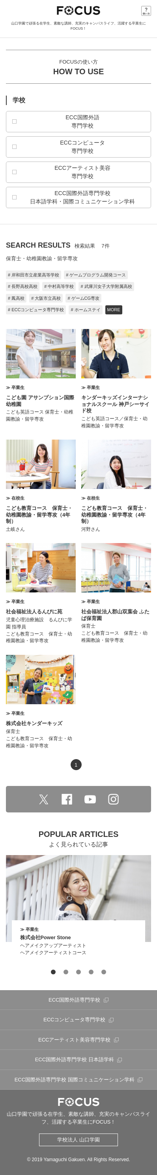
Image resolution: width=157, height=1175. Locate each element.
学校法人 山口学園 (78, 1140)
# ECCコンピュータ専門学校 (36, 309)
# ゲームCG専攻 (83, 298)
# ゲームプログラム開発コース (96, 275)
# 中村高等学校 (59, 286)
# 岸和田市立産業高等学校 (33, 275)
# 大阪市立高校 (46, 298)
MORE (113, 309)
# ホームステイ (85, 309)
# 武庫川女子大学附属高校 (106, 286)
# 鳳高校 (16, 298)
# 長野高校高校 (22, 286)
